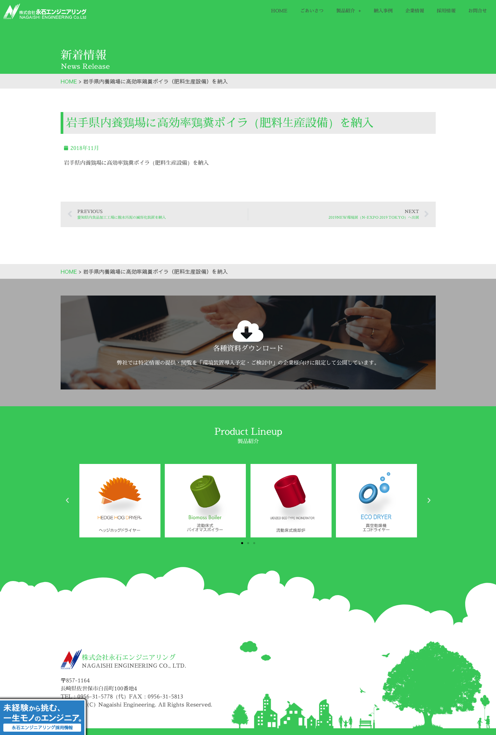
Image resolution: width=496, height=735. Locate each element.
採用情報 (446, 10)
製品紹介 (348, 10)
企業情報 (414, 10)
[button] (67, 500)
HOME (279, 10)
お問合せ (477, 10)
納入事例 (383, 10)
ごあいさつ (312, 10)
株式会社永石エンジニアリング (128, 657)
